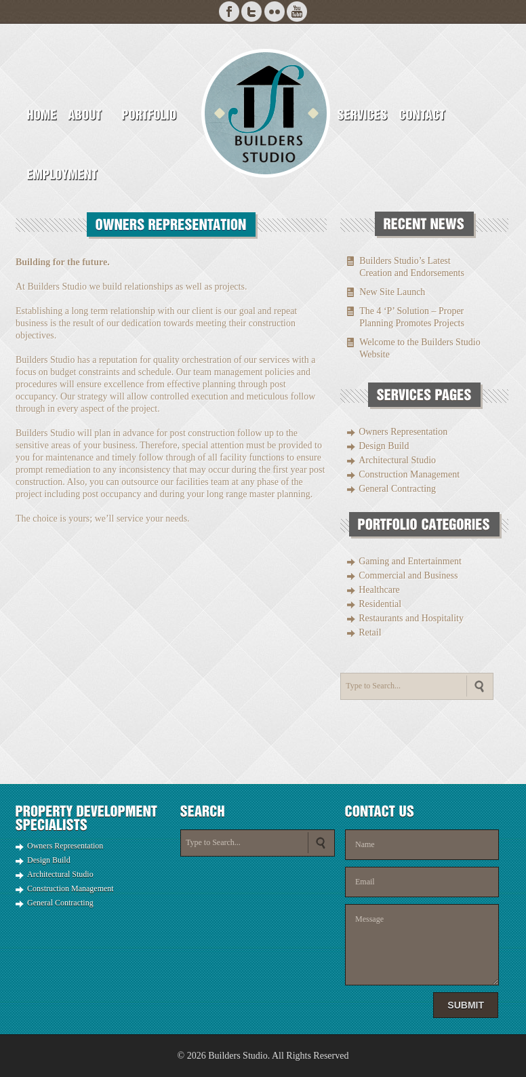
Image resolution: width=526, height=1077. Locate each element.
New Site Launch (392, 292)
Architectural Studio (397, 460)
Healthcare (379, 590)
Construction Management (409, 474)
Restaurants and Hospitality (411, 618)
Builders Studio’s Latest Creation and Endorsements (411, 267)
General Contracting (397, 489)
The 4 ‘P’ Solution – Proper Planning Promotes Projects (411, 317)
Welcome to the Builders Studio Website (420, 348)
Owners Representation (403, 432)
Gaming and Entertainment (410, 561)
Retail (370, 632)
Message (422, 944)
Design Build (384, 446)
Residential (380, 604)
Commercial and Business (408, 575)
